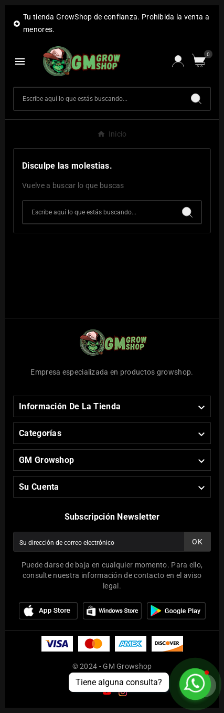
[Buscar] (98, 99)
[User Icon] (178, 61)
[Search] (196, 99)
